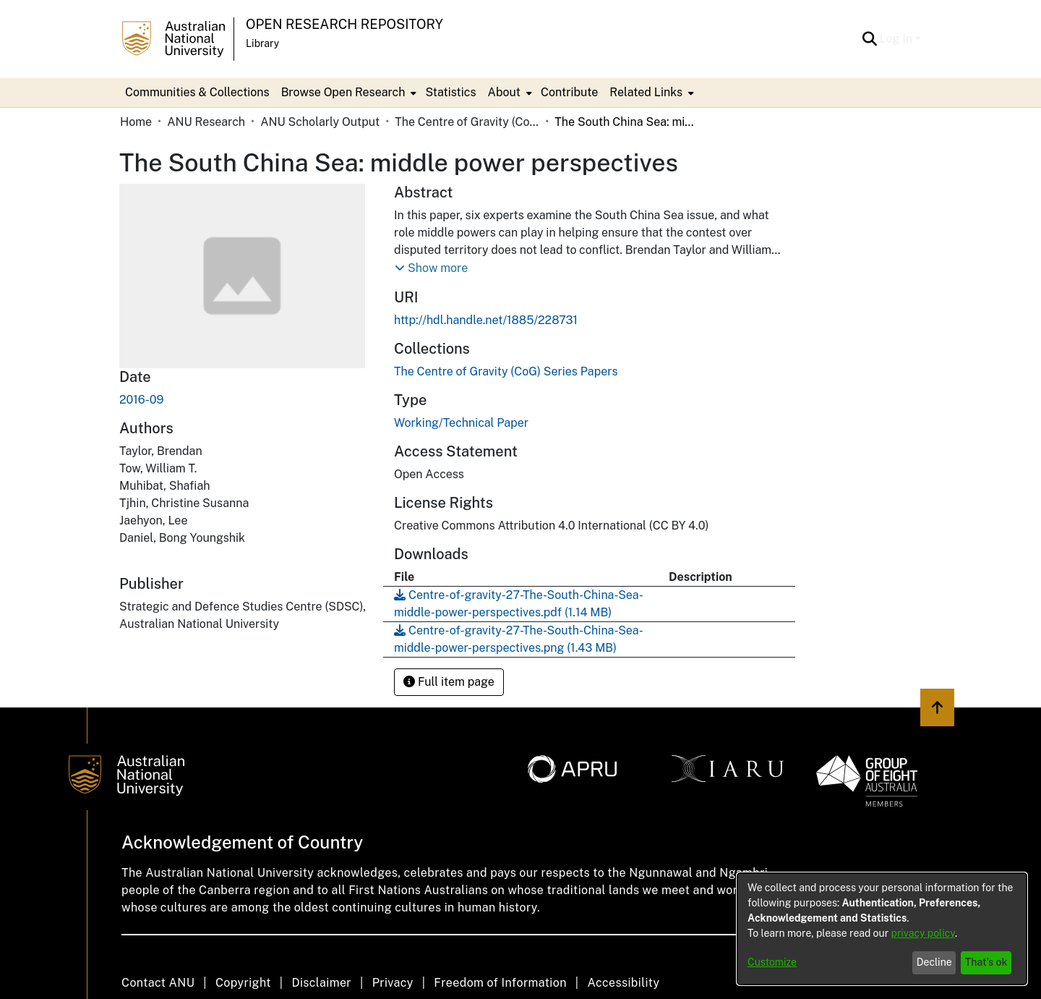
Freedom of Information (500, 983)
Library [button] (262, 43)
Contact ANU (157, 983)
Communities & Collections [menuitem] (197, 92)
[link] (506, 371)
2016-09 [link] (141, 400)
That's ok (986, 962)
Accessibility (623, 983)
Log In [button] (897, 39)
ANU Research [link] (206, 122)
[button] (870, 39)
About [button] (504, 92)
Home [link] (136, 122)
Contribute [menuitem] (569, 92)
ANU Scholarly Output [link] (320, 122)
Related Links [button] (645, 92)
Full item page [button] (448, 682)
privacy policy (923, 933)
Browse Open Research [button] (343, 92)
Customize (772, 962)
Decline (934, 962)
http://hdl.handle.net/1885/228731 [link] (486, 320)
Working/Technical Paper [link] (461, 423)
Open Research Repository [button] (344, 24)
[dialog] (882, 929)
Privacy (393, 983)
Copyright (243, 983)
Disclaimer (321, 983)
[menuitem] (347, 92)
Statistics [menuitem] (450, 92)
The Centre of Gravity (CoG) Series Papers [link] (467, 122)
